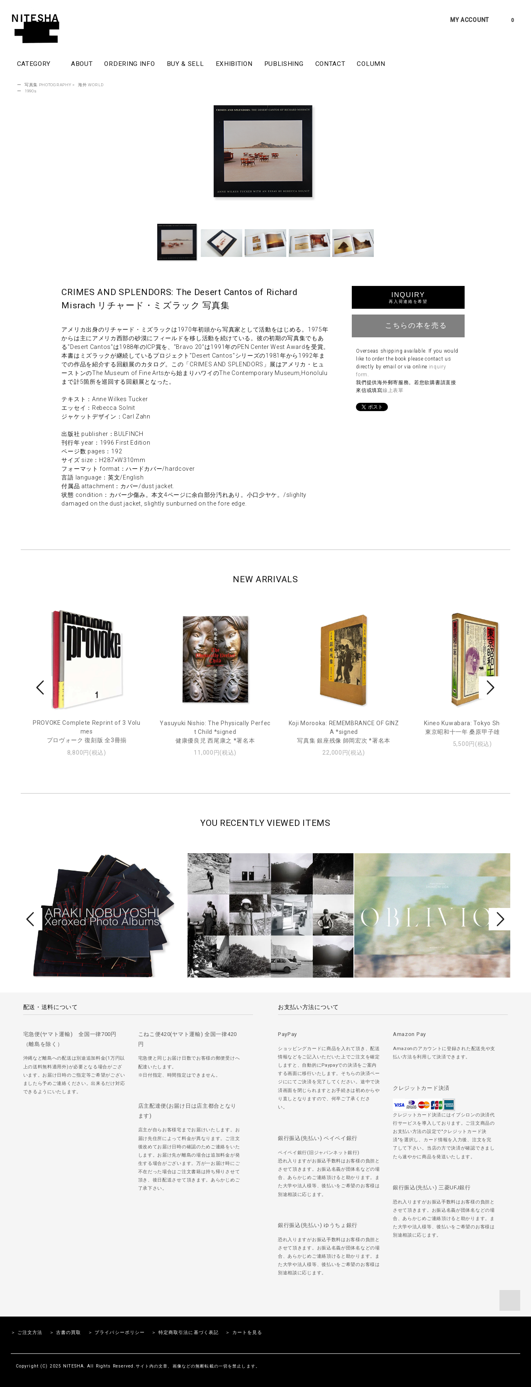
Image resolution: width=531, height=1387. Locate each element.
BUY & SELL (185, 64)
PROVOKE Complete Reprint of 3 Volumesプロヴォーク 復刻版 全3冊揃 (87, 731)
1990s (30, 91)
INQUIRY (408, 297)
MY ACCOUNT (469, 20)
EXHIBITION (234, 64)
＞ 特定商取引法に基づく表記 (185, 1332)
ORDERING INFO (129, 64)
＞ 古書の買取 (65, 1332)
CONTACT (330, 64)
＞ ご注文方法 (27, 1332)
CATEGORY (38, 63)
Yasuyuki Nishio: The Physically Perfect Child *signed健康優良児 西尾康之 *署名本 (215, 732)
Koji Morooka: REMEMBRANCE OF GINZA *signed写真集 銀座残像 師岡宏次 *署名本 (344, 732)
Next (489, 687)
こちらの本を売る (408, 325)
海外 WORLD (91, 84)
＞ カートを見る (243, 1332)
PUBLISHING (284, 64)
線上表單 (393, 390)
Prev (41, 687)
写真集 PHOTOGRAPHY (47, 84)
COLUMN (371, 64)
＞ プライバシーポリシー (116, 1332)
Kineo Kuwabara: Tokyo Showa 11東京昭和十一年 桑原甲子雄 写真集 (472, 727)
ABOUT (82, 64)
